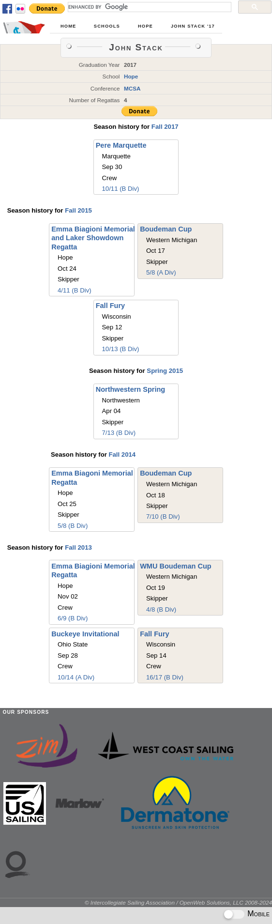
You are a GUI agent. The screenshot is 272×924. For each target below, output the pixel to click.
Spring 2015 (165, 370)
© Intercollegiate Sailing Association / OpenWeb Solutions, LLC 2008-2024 (178, 902)
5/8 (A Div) (161, 272)
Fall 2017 (165, 126)
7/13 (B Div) (119, 432)
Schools (107, 26)
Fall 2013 (78, 547)
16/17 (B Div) (164, 677)
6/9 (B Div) (73, 618)
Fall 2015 (78, 210)
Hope (145, 26)
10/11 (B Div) (120, 188)
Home (68, 26)
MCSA (132, 88)
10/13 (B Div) (120, 349)
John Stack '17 (193, 26)
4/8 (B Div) (161, 609)
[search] (148, 6)
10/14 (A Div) (76, 677)
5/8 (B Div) (73, 525)
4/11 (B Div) (74, 290)
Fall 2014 (122, 454)
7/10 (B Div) (163, 516)
